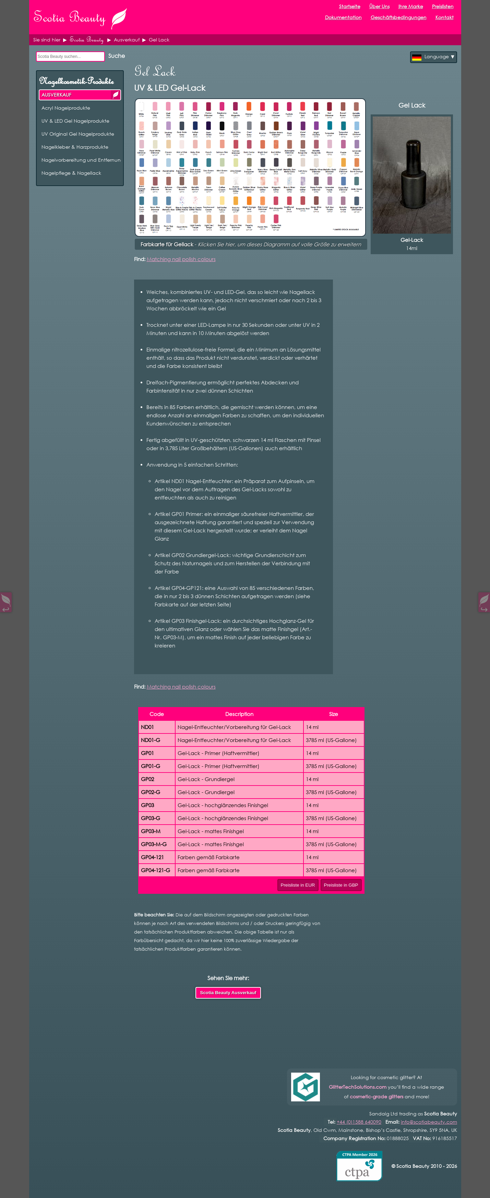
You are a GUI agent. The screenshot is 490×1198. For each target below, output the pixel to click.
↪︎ (484, 608)
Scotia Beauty (87, 39)
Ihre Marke (410, 6)
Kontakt (444, 17)
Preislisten (443, 6)
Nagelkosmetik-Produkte (76, 81)
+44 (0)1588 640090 (359, 1122)
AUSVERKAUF (115, 95)
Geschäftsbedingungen (399, 17)
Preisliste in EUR (298, 885)
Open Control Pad (10, 1188)
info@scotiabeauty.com (429, 1122)
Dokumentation (343, 17)
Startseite (349, 6)
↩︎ (6, 608)
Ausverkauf (127, 39)
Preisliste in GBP (341, 885)
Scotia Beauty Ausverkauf (228, 992)
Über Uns (379, 6)
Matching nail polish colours (181, 259)
